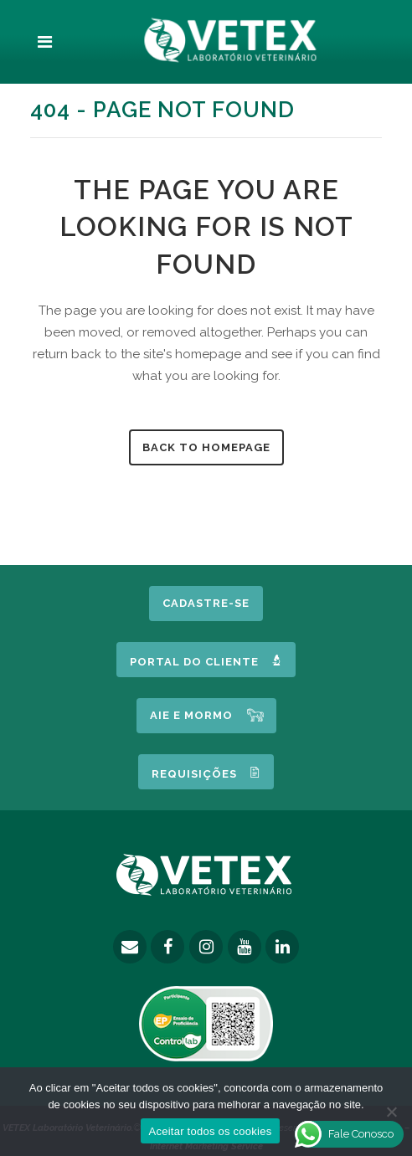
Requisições (206, 772)
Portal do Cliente (206, 660)
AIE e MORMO (191, 715)
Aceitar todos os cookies (210, 1131)
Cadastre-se (206, 603)
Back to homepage (206, 447)
